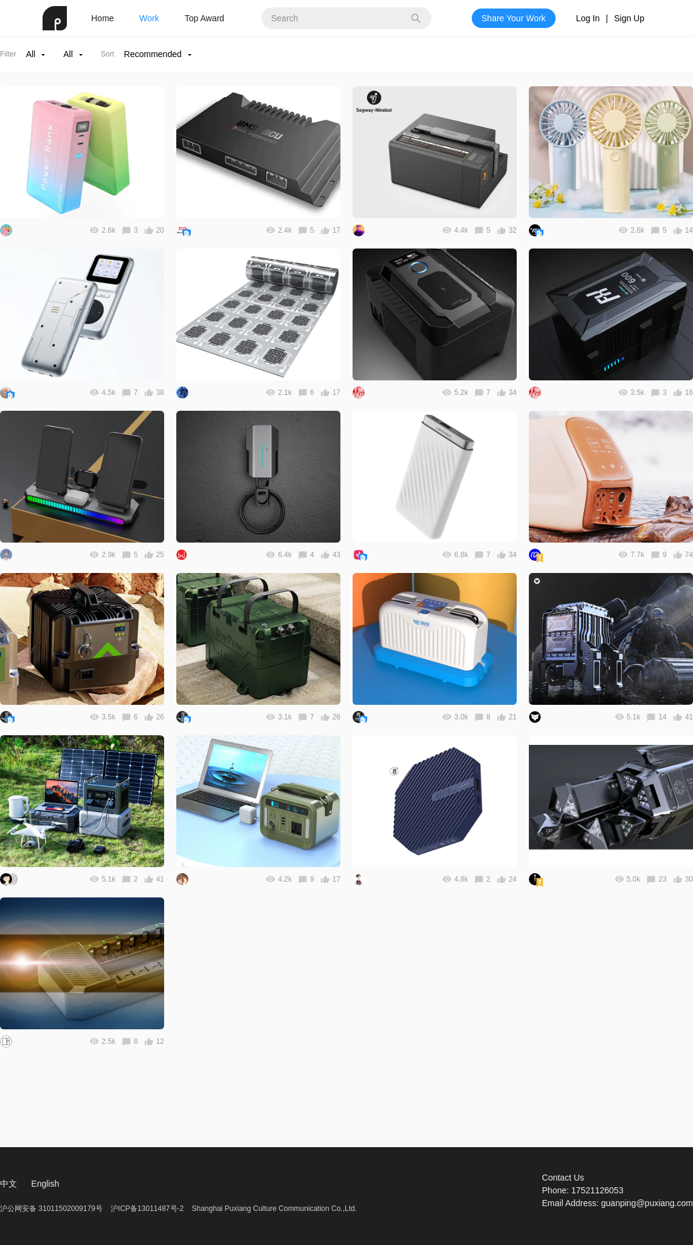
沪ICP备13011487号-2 (147, 1208)
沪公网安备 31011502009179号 (52, 1208)
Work (149, 18)
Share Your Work (513, 18)
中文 (8, 1183)
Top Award (204, 18)
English (45, 1183)
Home (102, 18)
